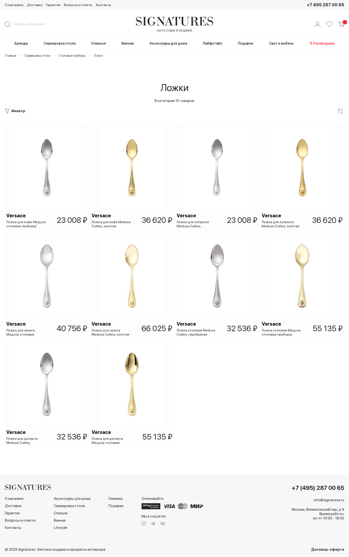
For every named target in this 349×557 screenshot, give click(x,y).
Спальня (60, 513)
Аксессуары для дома (72, 498)
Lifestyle (60, 528)
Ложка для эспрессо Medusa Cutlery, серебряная (194, 213)
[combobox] (34, 24)
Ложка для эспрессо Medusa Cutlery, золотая (281, 213)
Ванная (59, 520)
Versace (17, 204)
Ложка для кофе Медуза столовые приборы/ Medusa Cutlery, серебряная (27, 213)
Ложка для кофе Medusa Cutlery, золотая (111, 213)
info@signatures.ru (329, 500)
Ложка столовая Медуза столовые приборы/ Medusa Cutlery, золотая (282, 326)
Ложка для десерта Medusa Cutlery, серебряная (23, 440)
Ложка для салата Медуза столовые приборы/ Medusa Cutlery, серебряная (27, 326)
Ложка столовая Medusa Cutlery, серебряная (197, 326)
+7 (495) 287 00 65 (318, 488)
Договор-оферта (327, 549)
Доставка (34, 5)
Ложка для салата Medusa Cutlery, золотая (111, 326)
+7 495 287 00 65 (325, 4)
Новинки (116, 498)
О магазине (14, 5)
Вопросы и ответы (78, 5)
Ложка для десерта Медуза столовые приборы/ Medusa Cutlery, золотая (112, 440)
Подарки (116, 506)
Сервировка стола (69, 506)
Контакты (103, 5)
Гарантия (53, 5)
